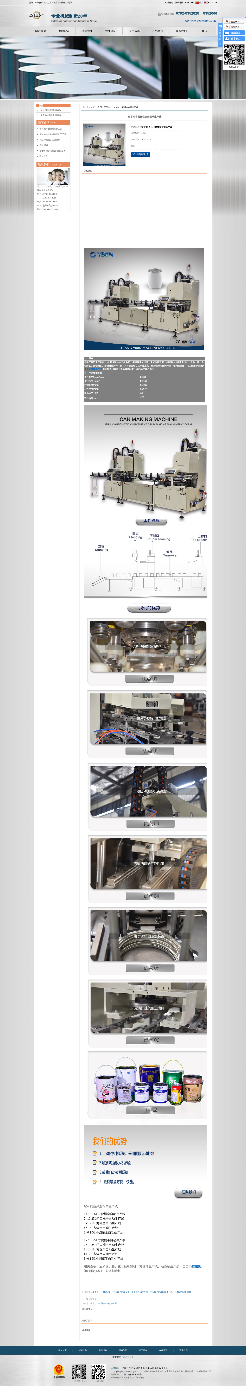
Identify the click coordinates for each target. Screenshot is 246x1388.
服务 (204, 30)
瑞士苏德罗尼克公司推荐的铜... (54, 151)
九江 (129, 1368)
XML (193, 2)
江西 (124, 1368)
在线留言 (157, 30)
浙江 (138, 1368)
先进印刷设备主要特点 (50, 140)
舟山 (143, 1368)
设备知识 (110, 30)
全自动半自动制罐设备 (51, 115)
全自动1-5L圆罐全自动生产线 (103, 1303)
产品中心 (108, 107)
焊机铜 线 (44, 145)
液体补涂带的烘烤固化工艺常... (54, 134)
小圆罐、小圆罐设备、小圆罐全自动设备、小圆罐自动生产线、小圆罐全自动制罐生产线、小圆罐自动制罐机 (141, 1292)
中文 (199, 2)
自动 (152, 1368)
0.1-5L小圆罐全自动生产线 (126, 107)
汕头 (147, 1368)
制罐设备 (64, 30)
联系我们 (181, 30)
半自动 (158, 1368)
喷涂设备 (44, 156)
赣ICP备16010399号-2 (133, 1374)
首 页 (99, 107)
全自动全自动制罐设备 (51, 110)
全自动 (164, 1368)
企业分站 (169, 2)
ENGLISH (210, 2)
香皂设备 (87, 30)
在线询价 (140, 154)
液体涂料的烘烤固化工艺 (51, 129)
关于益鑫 (134, 30)
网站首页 (40, 30)
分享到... (235, 38)
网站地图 (179, 2)
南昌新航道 (128, 1357)
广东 (133, 1368)
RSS (187, 2)
